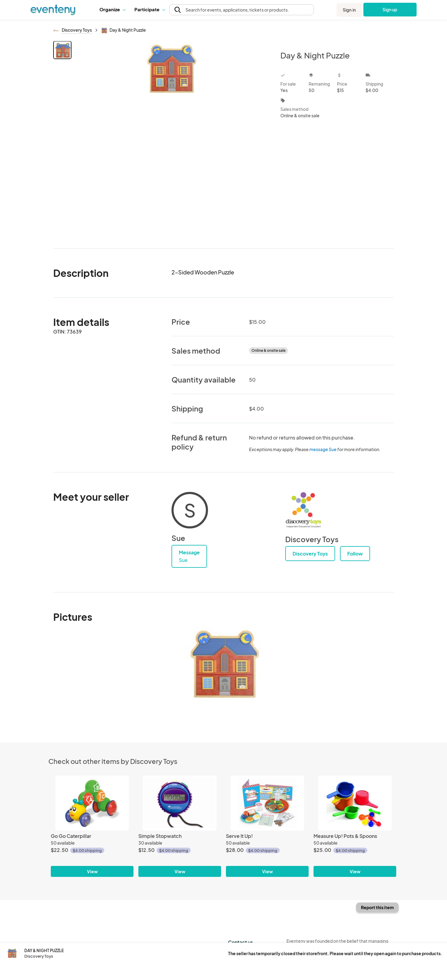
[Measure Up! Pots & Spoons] (355, 803)
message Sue (323, 449)
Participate (149, 9)
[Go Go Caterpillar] (92, 803)
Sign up (390, 9)
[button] (112, 9)
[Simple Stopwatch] (179, 803)
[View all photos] (172, 139)
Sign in (349, 9)
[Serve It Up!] (267, 803)
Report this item (377, 907)
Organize (112, 9)
